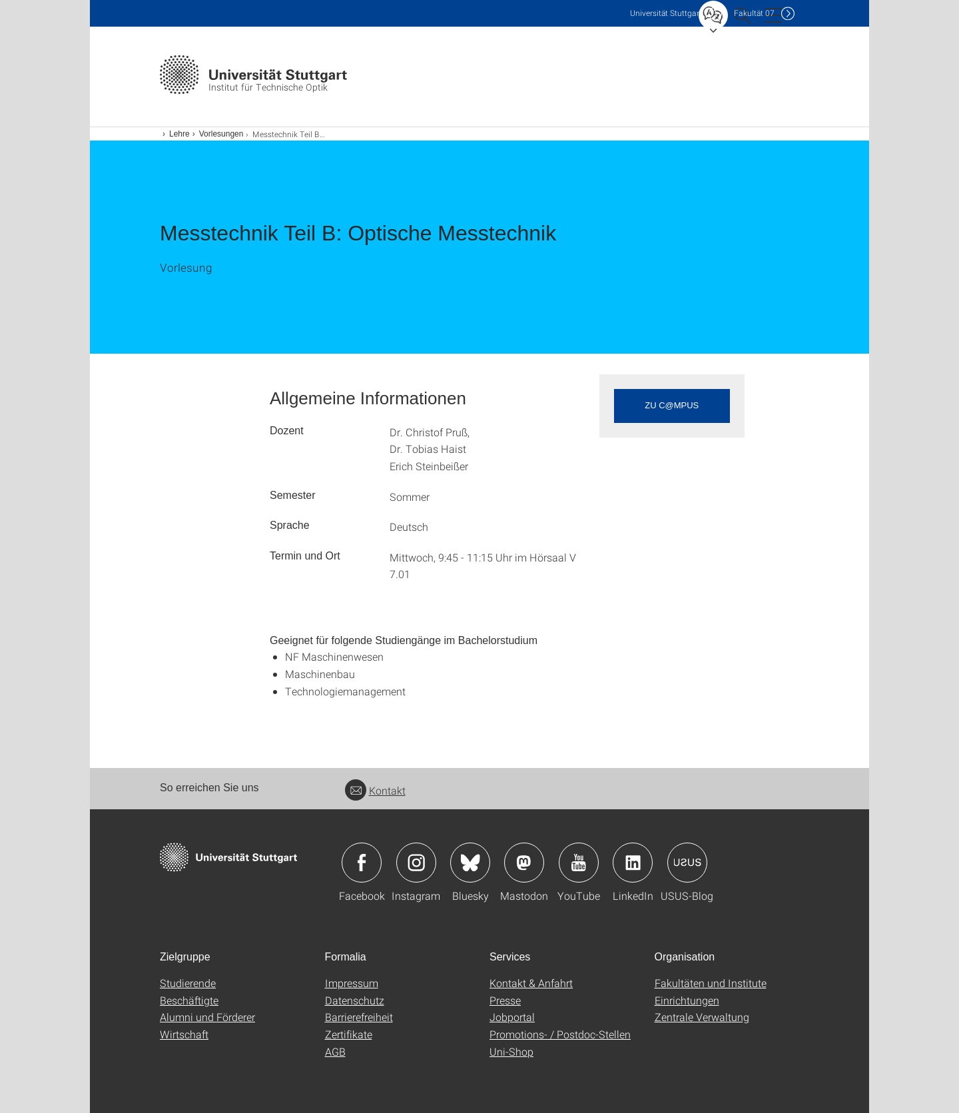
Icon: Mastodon (524, 863)
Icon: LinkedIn (633, 863)
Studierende (188, 983)
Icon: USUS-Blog (687, 863)
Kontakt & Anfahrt (531, 983)
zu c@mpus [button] (672, 405)
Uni (666, 13)
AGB (335, 1051)
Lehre (179, 134)
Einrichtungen (687, 1000)
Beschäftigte (189, 1000)
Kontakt (375, 790)
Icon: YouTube (579, 863)
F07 (754, 13)
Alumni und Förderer (207, 1017)
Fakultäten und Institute (711, 983)
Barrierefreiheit (359, 1017)
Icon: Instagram (416, 863)
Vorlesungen (221, 134)
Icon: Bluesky (470, 863)
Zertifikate (348, 1034)
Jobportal (512, 1017)
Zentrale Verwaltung (702, 1017)
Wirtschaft (184, 1034)
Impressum (351, 983)
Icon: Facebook (362, 863)
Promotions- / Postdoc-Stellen (560, 1034)
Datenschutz (354, 1000)
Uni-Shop (511, 1051)
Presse (505, 1000)
